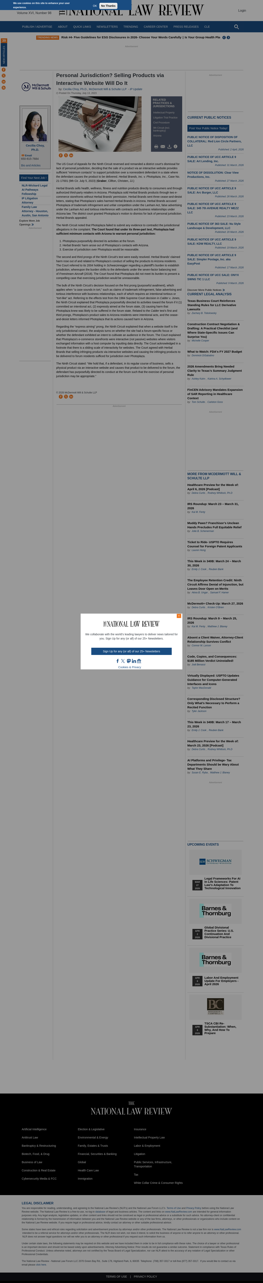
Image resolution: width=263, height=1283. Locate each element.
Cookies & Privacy (129, 667)
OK (95, 5)
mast (128, 661)
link (134, 661)
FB (117, 661)
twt (123, 661)
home (139, 661)
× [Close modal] (179, 615)
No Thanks (108, 5)
